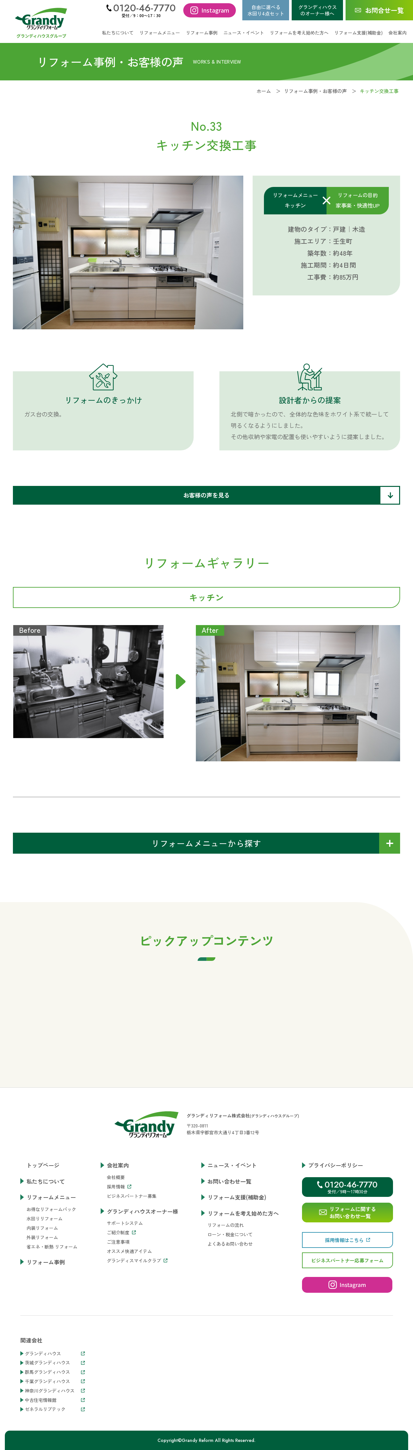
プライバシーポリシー (335, 1165)
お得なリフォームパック (51, 1209)
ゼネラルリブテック (55, 1409)
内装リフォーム (42, 1228)
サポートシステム (125, 1223)
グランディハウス (55, 1353)
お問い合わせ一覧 (229, 1181)
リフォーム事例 (201, 32)
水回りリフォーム (44, 1218)
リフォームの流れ (225, 1225)
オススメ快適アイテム (129, 1251)
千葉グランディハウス (55, 1381)
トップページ (42, 1165)
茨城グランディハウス (55, 1362)
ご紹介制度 (121, 1232)
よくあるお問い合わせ (230, 1243)
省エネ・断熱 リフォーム (51, 1246)
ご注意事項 (118, 1242)
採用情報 (119, 1186)
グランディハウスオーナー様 (142, 1211)
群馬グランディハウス (55, 1372)
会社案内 (118, 1165)
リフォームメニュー (51, 1197)
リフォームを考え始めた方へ (243, 1213)
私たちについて (118, 32)
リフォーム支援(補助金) (358, 32)
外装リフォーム (42, 1237)
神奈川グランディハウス (55, 1390)
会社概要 (116, 1177)
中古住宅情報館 (55, 1400)
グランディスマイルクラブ (137, 1260)
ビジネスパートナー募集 (131, 1196)
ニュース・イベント (243, 32)
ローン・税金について (230, 1234)
